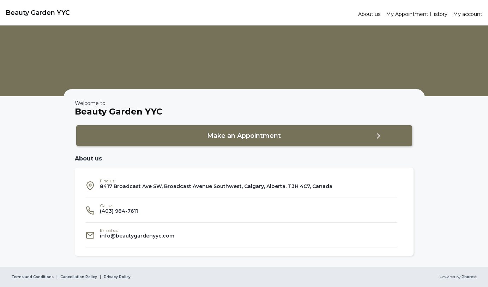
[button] (244, 135)
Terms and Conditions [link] (32, 277)
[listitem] (241, 185)
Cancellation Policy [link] (78, 277)
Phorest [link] (468, 277)
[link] (179, 13)
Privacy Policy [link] (117, 277)
